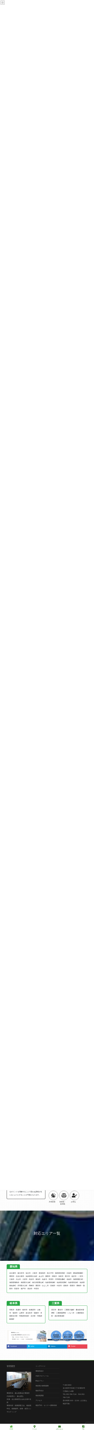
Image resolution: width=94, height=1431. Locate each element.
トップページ (40, 1366)
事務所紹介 (40, 1371)
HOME (11, 1427)
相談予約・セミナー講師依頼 (46, 1405)
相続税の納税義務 (42, 1386)
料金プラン (40, 1381)
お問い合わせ (59, 1427)
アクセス (39, 1400)
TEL (83, 1427)
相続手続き (40, 1391)
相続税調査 (40, 1395)
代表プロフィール (42, 1376)
